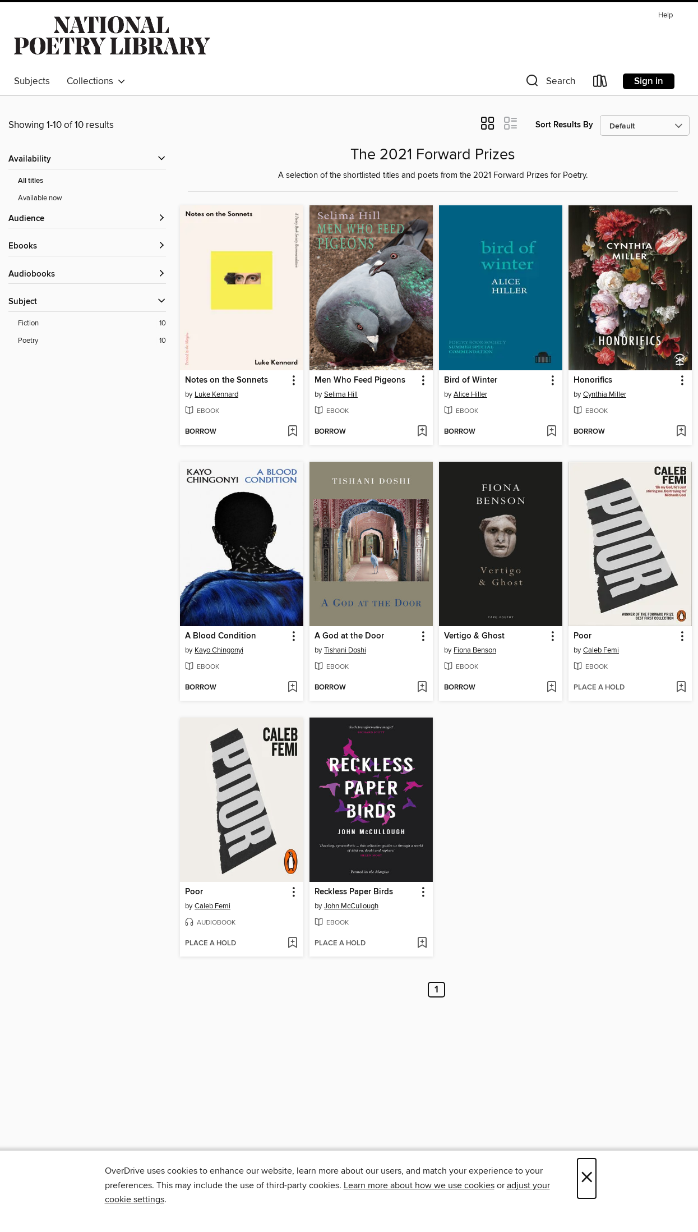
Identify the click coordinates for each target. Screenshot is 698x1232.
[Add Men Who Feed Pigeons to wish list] (422, 432)
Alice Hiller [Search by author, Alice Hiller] (470, 394)
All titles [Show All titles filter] (30, 181)
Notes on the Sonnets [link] (226, 380)
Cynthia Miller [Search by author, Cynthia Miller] (604, 394)
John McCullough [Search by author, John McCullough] (351, 906)
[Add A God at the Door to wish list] (422, 688)
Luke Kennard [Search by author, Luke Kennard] (216, 394)
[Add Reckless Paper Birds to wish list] (422, 943)
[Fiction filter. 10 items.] (92, 323)
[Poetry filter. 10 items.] (92, 341)
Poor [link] (582, 636)
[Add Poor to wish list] (681, 688)
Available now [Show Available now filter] (40, 198)
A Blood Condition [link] (220, 636)
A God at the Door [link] (349, 636)
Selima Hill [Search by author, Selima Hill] (341, 394)
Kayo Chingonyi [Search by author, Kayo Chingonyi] (219, 650)
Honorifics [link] (593, 380)
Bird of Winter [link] (470, 380)
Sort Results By (564, 124)
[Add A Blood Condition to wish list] (292, 688)
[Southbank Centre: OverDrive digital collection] (112, 39)
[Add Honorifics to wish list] (681, 432)
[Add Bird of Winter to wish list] (551, 432)
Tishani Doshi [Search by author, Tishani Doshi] (345, 650)
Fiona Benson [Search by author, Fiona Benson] (475, 650)
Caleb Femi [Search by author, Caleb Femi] (601, 650)
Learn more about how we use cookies (419, 1185)
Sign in (648, 81)
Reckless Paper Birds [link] (354, 892)
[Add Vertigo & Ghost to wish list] (551, 688)
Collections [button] (96, 81)
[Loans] (600, 83)
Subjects (32, 81)
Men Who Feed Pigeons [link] (360, 380)
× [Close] (587, 1178)
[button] (549, 83)
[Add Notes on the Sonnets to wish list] (292, 432)
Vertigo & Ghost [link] (474, 636)
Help (665, 15)
